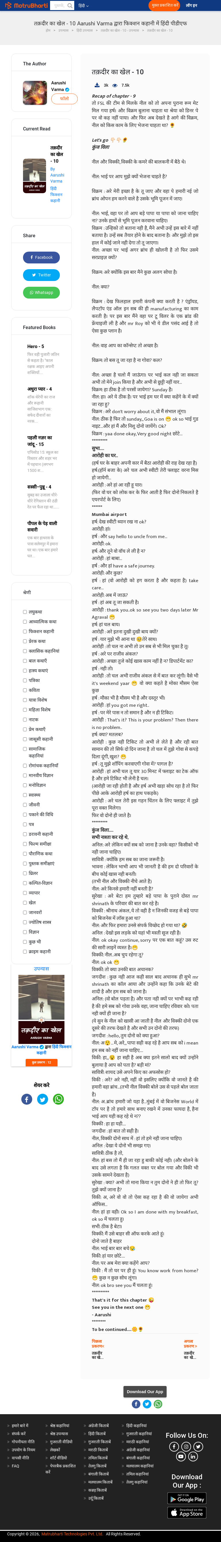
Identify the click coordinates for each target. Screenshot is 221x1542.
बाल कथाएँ (38, 661)
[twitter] (198, 1447)
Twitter (41, 275)
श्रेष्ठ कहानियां (59, 1425)
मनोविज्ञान (37, 785)
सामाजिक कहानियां (37, 752)
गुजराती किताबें (99, 1442)
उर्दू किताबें (96, 1498)
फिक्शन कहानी (41, 631)
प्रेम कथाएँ (37, 729)
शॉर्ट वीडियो (58, 1458)
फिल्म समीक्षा (40, 844)
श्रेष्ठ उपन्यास (59, 1433)
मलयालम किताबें (100, 1482)
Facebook (42, 257)
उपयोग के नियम (23, 1450)
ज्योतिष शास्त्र (40, 922)
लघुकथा (35, 612)
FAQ (15, 1466)
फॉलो (64, 98)
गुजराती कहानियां (139, 1433)
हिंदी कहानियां (136, 1425)
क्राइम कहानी (40, 951)
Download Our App (145, 1391)
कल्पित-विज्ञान (40, 883)
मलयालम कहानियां (140, 1466)
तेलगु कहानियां (137, 1482)
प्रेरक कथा (37, 641)
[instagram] (186, 1447)
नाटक (33, 719)
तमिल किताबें (98, 1458)
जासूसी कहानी (41, 739)
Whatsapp (41, 292)
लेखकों (55, 1450)
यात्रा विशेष (38, 700)
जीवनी (34, 805)
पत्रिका (34, 680)
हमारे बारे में (20, 1425)
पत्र (31, 824)
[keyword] (62, 5)
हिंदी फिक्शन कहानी (56, 194)
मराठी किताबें (98, 1450)
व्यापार (34, 893)
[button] (69, 5)
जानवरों (35, 912)
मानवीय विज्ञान (41, 775)
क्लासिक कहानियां (44, 651)
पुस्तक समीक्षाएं (41, 863)
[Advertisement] (41, 1143)
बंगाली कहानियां (138, 1458)
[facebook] (174, 1447)
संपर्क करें (19, 1433)
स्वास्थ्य (34, 795)
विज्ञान (34, 932)
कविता (34, 690)
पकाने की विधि (41, 814)
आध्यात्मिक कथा (42, 621)
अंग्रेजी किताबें (98, 1425)
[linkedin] (193, 1456)
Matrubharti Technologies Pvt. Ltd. (72, 1534)
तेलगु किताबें (97, 1466)
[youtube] (181, 1456)
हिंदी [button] (84, 5)
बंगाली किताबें (98, 1474)
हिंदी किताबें (97, 1433)
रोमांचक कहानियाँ (43, 765)
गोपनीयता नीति (23, 1442)
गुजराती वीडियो (61, 1442)
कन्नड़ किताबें (97, 1490)
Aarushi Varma (60, 86)
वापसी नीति (20, 1458)
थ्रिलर (33, 873)
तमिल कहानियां (137, 1474)
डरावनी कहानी (41, 834)
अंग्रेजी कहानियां (138, 1450)
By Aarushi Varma (57, 175)
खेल (32, 902)
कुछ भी (35, 942)
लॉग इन (192, 6)
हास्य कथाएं (38, 670)
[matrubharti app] (127, 5)
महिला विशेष (39, 710)
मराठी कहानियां (137, 1442)
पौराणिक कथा (40, 854)
